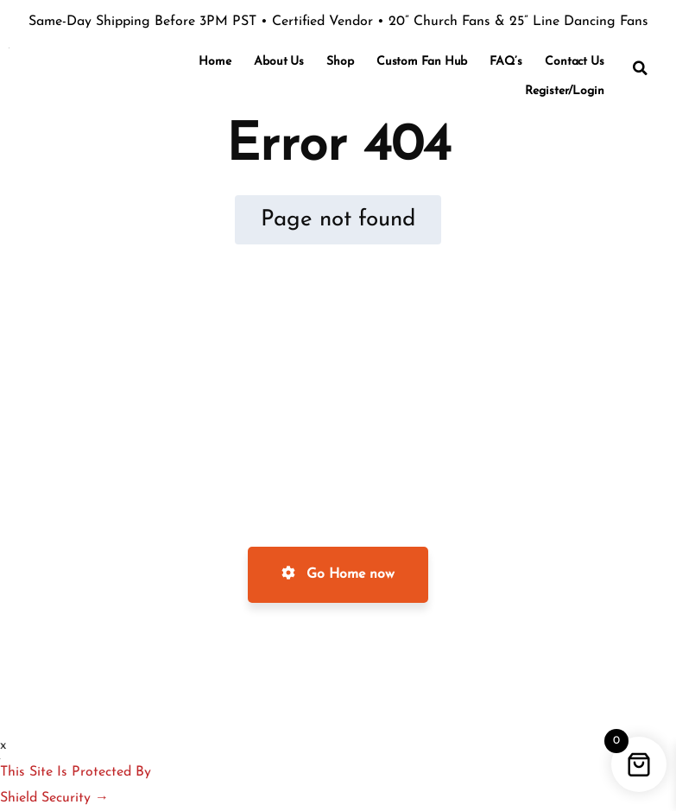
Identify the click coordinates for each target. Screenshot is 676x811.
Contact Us (574, 61)
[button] (641, 68)
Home (215, 61)
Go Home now (338, 573)
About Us (279, 61)
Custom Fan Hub (422, 61)
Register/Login (564, 91)
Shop (340, 61)
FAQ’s (506, 61)
